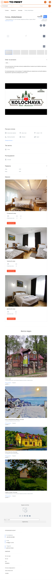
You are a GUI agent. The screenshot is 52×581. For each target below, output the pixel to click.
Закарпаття (13, 10)
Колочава (20, 10)
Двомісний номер (11, 309)
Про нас (6, 558)
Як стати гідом (7, 556)
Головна (7, 10)
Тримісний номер (11, 261)
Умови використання (9, 570)
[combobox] (7, 6)
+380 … (7, 63)
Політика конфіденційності (10, 567)
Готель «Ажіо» (8, 379)
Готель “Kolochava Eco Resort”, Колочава (14, 419)
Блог (6, 561)
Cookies (7, 573)
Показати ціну (11, 223)
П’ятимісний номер (11, 213)
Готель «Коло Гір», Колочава (11, 452)
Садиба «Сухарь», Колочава (11, 492)
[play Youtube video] (26, 99)
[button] (44, 46)
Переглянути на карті (9, 20)
